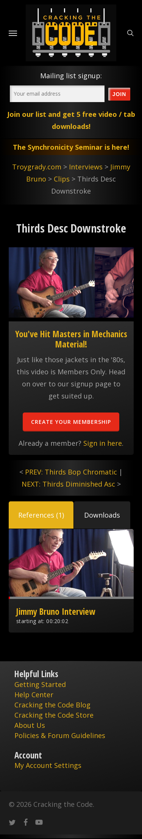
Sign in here (102, 443)
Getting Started (40, 684)
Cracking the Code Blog (52, 704)
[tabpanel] (71, 581)
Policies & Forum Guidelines (59, 735)
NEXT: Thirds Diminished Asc (68, 484)
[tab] (41, 515)
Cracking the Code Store (54, 715)
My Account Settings (47, 765)
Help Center (33, 694)
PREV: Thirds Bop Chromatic (71, 471)
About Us (29, 725)
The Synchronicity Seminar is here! (71, 147)
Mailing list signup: (71, 75)
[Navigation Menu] (13, 33)
